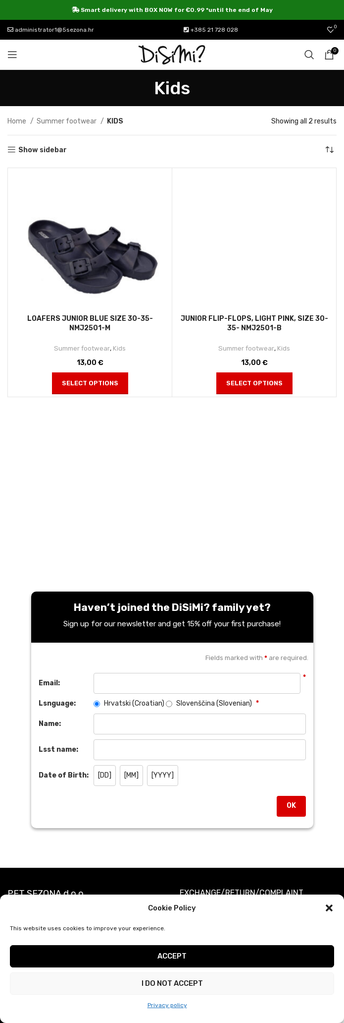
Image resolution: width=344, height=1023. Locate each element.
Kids (119, 348)
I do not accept (172, 983)
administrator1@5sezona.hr (50, 29)
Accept (172, 956)
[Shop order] (329, 150)
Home (17, 121)
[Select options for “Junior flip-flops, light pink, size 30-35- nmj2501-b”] (254, 383)
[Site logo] (172, 54)
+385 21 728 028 (211, 29)
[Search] (309, 54)
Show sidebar (42, 150)
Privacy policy (167, 1005)
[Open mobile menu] (12, 54)
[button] (329, 908)
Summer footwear (67, 121)
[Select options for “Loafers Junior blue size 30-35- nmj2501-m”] (90, 383)
